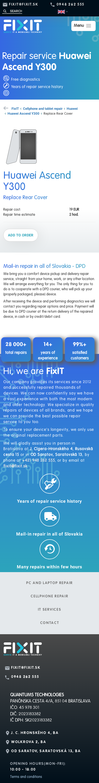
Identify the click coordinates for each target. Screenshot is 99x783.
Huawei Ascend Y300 (23, 113)
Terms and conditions (26, 777)
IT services (49, 610)
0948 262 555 (70, 4)
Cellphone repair (49, 596)
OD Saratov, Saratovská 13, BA (46, 751)
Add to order (20, 235)
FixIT (15, 108)
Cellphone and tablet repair (42, 108)
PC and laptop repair (49, 583)
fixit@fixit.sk (23, 4)
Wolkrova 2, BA (28, 742)
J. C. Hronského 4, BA (35, 733)
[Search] (12, 11)
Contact (49, 623)
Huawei (72, 108)
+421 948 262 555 (38, 461)
